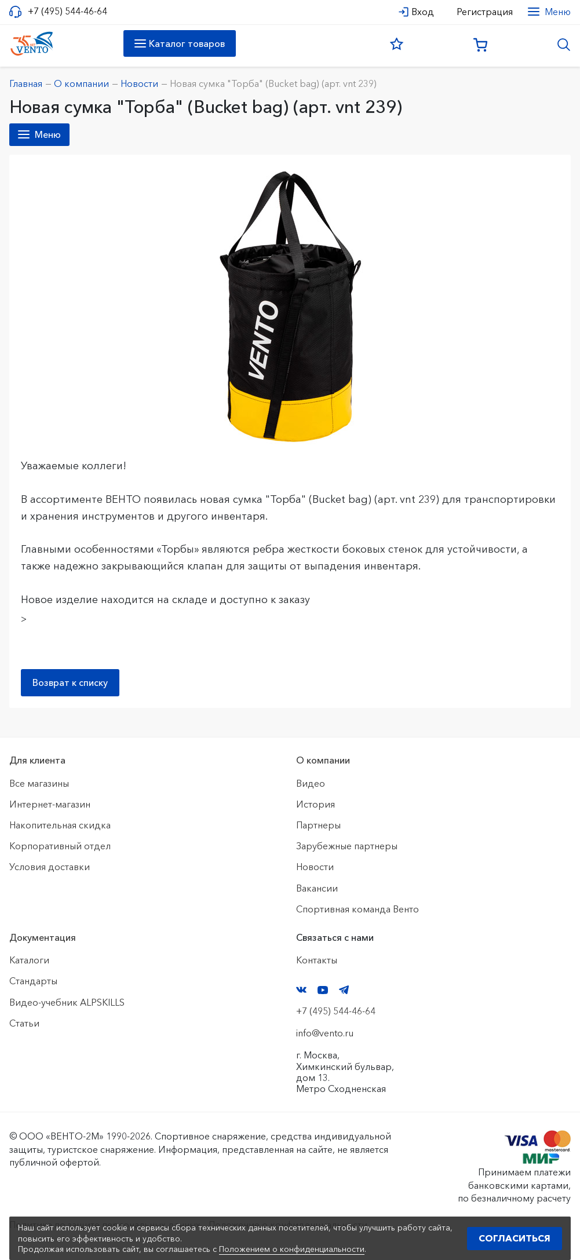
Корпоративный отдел (60, 846)
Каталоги (29, 960)
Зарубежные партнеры (346, 846)
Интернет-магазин (49, 804)
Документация (42, 937)
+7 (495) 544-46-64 (67, 11)
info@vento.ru (324, 1033)
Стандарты (33, 981)
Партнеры (318, 825)
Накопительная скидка (60, 825)
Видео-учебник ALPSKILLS (67, 1002)
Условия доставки (49, 866)
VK (301, 990)
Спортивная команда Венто (357, 909)
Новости (315, 866)
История (315, 804)
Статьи (24, 1023)
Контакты (316, 960)
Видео (310, 783)
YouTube (323, 990)
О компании (323, 760)
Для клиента (37, 760)
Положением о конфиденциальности (291, 1249)
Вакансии (317, 888)
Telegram (344, 989)
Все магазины (39, 783)
